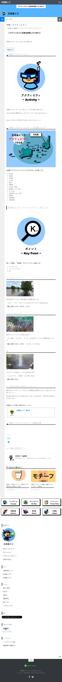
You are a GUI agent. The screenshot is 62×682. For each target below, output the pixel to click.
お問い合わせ (7, 559)
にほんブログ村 (6, 631)
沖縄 (12, 448)
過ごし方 (6, 602)
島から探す (9, 19)
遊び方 (5, 595)
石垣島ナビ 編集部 (13, 28)
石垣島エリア (7, 578)
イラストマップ (8, 606)
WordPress (27, 673)
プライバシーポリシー (10, 556)
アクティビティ (18, 448)
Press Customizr (40, 673)
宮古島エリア (7, 574)
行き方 (5, 591)
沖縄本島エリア (8, 571)
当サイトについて (8, 549)
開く (11, 49)
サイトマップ (7, 552)
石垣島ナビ (6, 2)
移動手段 (6, 598)
